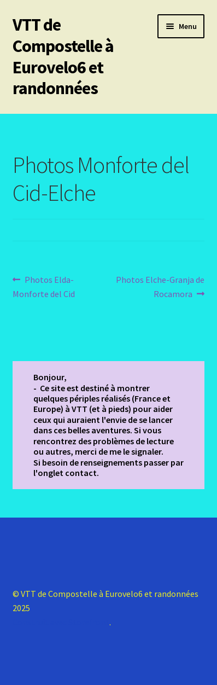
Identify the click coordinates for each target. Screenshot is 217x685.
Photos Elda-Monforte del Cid (44, 286)
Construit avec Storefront (61, 622)
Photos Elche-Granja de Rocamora (159, 286)
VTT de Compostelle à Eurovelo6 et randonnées (63, 57)
